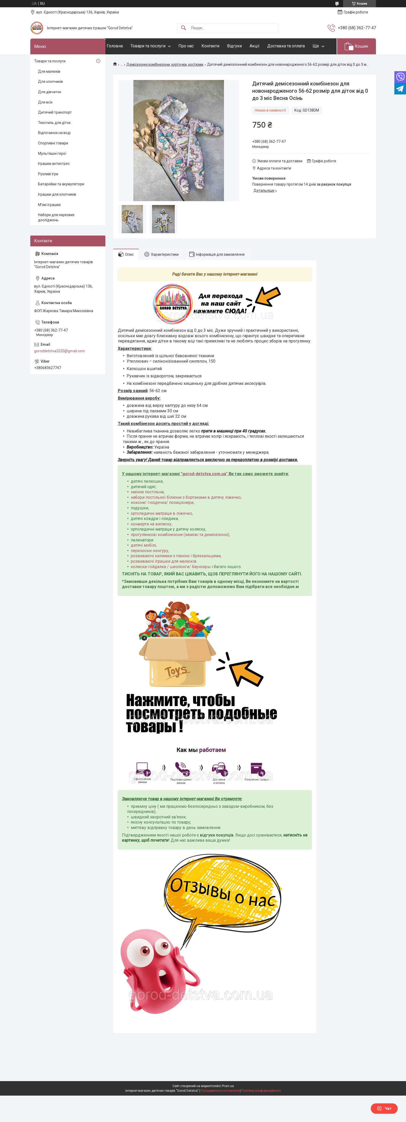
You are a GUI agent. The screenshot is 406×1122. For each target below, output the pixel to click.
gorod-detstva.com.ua (204, 489)
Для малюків (49, 87)
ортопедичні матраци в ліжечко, (162, 529)
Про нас (196, 45)
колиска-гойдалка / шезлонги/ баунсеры (171, 582)
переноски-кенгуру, (150, 566)
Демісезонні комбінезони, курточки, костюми (164, 80)
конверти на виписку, (151, 539)
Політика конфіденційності (261, 1090)
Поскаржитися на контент (220, 1090)
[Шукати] (183, 28)
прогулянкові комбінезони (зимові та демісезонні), (180, 550)
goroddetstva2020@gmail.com (59, 367)
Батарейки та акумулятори (61, 200)
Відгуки (244, 45)
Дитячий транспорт (55, 128)
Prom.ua (228, 1086)
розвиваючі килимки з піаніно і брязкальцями (176, 571)
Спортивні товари (53, 159)
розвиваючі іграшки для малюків (164, 577)
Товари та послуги (158, 45)
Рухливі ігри (48, 190)
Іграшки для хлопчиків (57, 210)
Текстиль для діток (54, 138)
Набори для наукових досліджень (56, 233)
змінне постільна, (147, 507)
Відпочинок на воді (54, 149)
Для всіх (45, 118)
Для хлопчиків (50, 98)
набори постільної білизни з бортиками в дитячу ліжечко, (186, 513)
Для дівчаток (49, 108)
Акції (265, 45)
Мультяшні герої (52, 169)
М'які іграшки (49, 220)
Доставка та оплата (296, 45)
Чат (384, 1108)
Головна (125, 45)
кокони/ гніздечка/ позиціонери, (162, 518)
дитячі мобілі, (144, 561)
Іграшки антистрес (54, 180)
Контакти (221, 45)
